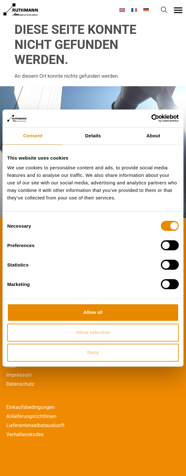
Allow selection (93, 332)
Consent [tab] (32, 135)
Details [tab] (93, 135)
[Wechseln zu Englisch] (122, 10)
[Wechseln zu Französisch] (134, 10)
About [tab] (153, 135)
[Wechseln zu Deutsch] (146, 10)
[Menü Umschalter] (178, 10)
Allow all (93, 312)
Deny (93, 352)
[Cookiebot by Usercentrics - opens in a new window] (151, 118)
